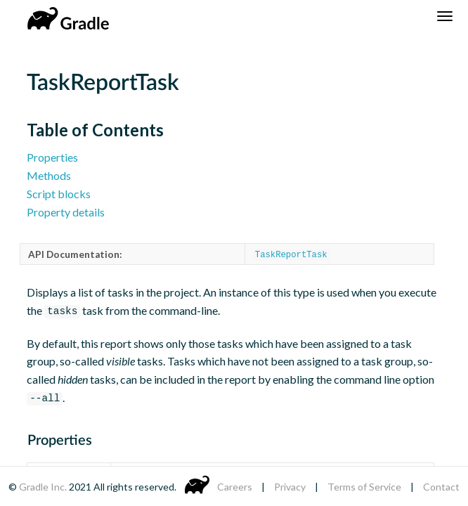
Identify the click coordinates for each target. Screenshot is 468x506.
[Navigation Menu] (445, 16)
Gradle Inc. (44, 487)
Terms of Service (364, 487)
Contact (441, 487)
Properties (52, 157)
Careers (234, 487)
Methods (49, 175)
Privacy (290, 487)
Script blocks (59, 193)
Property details (66, 212)
